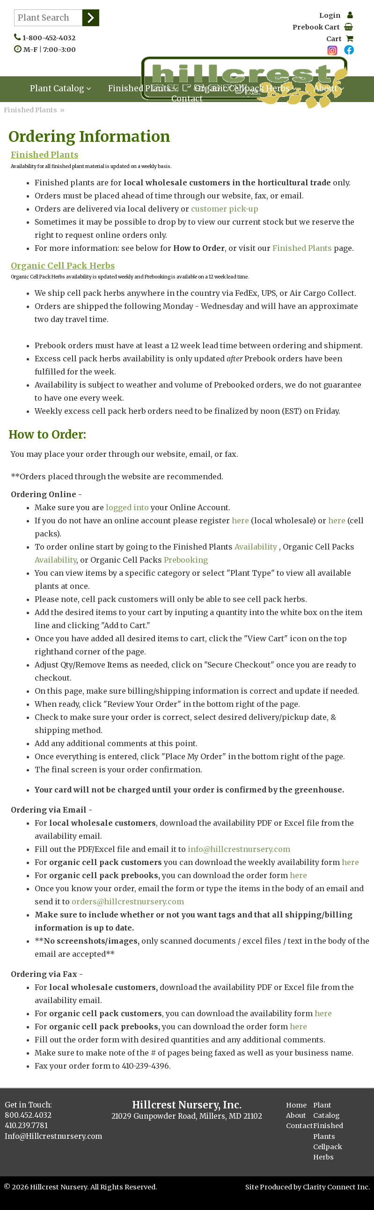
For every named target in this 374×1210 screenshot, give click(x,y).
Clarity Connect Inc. (336, 1187)
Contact (187, 99)
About (329, 88)
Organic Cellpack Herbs (246, 88)
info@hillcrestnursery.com (239, 849)
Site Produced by (274, 1187)
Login (336, 15)
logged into (127, 507)
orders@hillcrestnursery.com (128, 901)
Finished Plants (143, 88)
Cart (339, 39)
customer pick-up (225, 208)
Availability (256, 546)
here (240, 520)
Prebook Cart (323, 27)
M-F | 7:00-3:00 (51, 49)
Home (296, 1105)
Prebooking (186, 560)
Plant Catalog (60, 88)
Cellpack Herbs (327, 1152)
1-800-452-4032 (51, 38)
